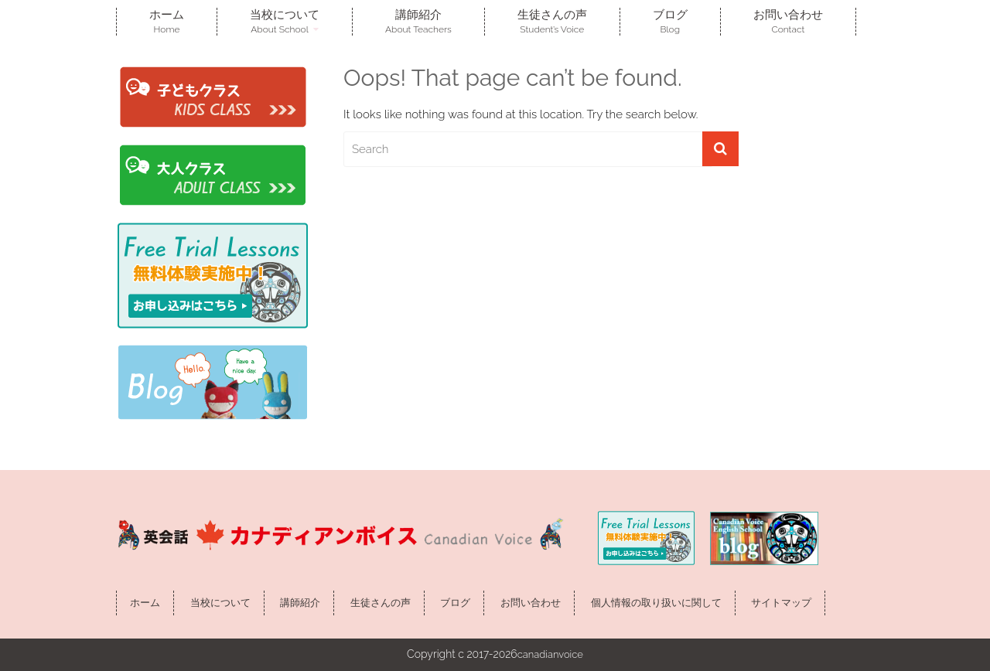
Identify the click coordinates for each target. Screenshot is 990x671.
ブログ (670, 21)
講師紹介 (418, 21)
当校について (284, 21)
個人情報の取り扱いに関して (656, 602)
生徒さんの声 (552, 21)
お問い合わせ (788, 21)
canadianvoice (550, 654)
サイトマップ (781, 602)
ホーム (166, 21)
